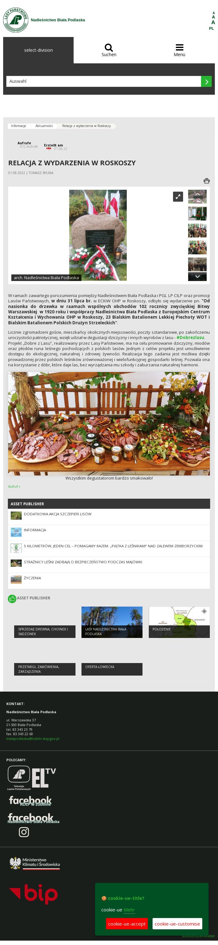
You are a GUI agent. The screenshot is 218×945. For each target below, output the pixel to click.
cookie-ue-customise (177, 924)
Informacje (18, 126)
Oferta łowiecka (99, 667)
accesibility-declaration (198, 936)
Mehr (129, 909)
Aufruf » (14, 486)
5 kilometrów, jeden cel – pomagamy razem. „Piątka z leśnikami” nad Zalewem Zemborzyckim (113, 546)
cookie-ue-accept (127, 924)
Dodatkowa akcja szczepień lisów (58, 514)
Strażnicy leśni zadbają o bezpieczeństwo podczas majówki (83, 562)
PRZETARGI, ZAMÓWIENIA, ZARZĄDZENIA (38, 669)
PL (211, 28)
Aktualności (44, 126)
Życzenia (32, 578)
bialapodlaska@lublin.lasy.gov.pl (32, 738)
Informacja (35, 530)
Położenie (162, 629)
